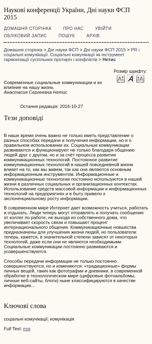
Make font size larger (140, 78)
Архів (93, 36)
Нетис (109, 59)
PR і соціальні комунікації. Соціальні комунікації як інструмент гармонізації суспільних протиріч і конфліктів (71, 54)
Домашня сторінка (27, 28)
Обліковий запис (25, 36)
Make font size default (130, 78)
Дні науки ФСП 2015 (104, 49)
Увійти (103, 28)
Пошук (67, 36)
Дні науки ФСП (62, 49)
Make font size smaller (121, 78)
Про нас (73, 28)
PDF (27, 329)
